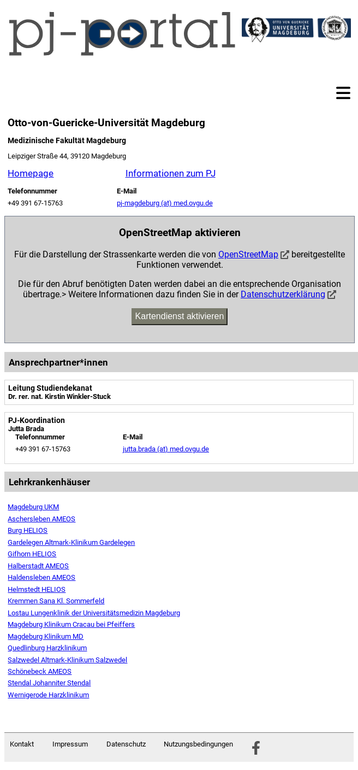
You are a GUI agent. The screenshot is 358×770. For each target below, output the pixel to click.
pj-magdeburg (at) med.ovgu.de (165, 203)
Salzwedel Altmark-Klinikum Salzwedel (67, 660)
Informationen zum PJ (171, 173)
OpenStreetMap (248, 254)
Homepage (30, 173)
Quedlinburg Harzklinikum (47, 648)
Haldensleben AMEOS (41, 577)
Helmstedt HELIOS (36, 589)
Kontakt (22, 744)
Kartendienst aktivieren (179, 316)
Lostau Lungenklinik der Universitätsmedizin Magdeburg (94, 613)
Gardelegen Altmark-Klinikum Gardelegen (71, 542)
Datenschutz (126, 744)
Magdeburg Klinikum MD (45, 636)
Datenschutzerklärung (283, 294)
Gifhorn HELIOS (32, 554)
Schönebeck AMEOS (39, 671)
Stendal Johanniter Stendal (49, 683)
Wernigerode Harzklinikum (48, 695)
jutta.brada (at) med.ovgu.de (166, 449)
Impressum (70, 744)
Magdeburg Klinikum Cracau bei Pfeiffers (71, 624)
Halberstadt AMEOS (38, 566)
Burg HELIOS (27, 530)
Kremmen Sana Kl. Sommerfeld (56, 601)
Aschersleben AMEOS (41, 519)
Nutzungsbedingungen (198, 744)
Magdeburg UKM (33, 507)
